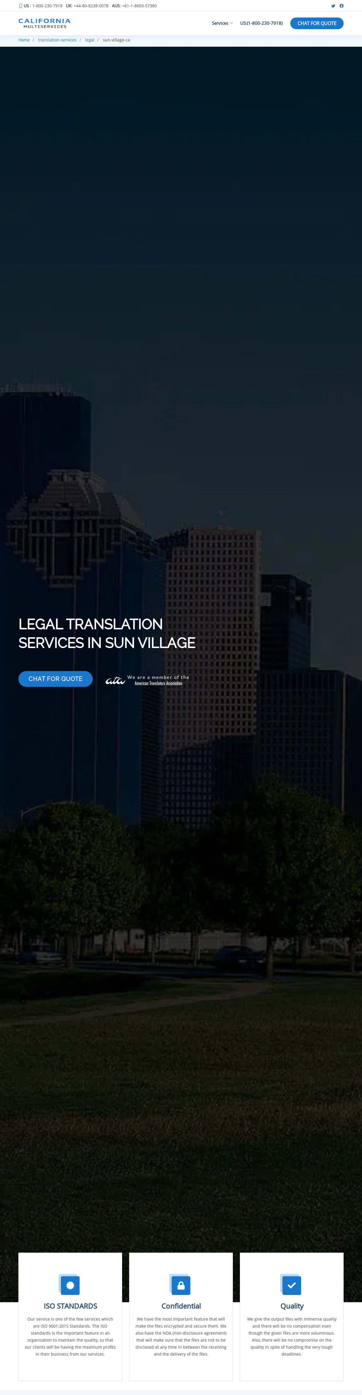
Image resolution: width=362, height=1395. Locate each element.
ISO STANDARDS (70, 1306)
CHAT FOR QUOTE (317, 23)
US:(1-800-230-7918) (261, 23)
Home (24, 40)
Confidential (181, 1306)
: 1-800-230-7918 (43, 6)
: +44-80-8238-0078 (87, 6)
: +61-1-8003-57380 (134, 6)
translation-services (57, 40)
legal (89, 40)
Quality (291, 1306)
